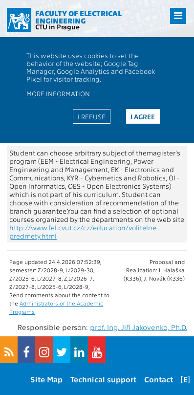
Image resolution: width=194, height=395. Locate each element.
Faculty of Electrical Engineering (78, 17)
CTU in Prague (57, 26)
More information (58, 93)
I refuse (92, 116)
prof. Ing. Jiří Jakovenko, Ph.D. (138, 327)
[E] (185, 379)
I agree (142, 116)
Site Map (46, 379)
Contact (158, 379)
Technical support (103, 379)
